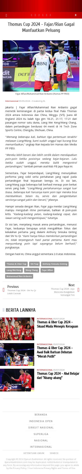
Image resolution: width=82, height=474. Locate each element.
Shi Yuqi (34, 264)
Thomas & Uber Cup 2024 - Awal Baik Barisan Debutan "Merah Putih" (55, 352)
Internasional (12, 101)
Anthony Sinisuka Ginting (54, 264)
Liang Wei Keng (14, 270)
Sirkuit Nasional (41, 427)
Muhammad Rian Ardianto (19, 276)
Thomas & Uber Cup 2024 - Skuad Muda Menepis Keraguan (57, 324)
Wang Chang (32, 270)
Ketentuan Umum (34, 453)
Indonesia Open (41, 421)
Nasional (41, 440)
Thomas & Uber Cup (16, 264)
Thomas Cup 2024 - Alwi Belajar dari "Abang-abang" (58, 376)
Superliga (41, 434)
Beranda (41, 414)
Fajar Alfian (47, 270)
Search (54, 453)
